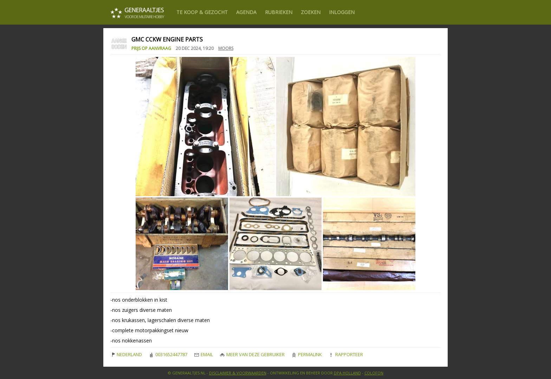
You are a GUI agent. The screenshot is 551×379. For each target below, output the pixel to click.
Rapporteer (346, 354)
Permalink (307, 354)
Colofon (373, 372)
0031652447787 (168, 354)
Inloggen (342, 12)
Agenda (246, 12)
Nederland (126, 354)
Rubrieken (278, 12)
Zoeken (310, 12)
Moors (225, 48)
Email (203, 354)
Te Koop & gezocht (202, 12)
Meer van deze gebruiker (252, 354)
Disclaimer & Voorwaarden (237, 372)
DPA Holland (347, 372)
